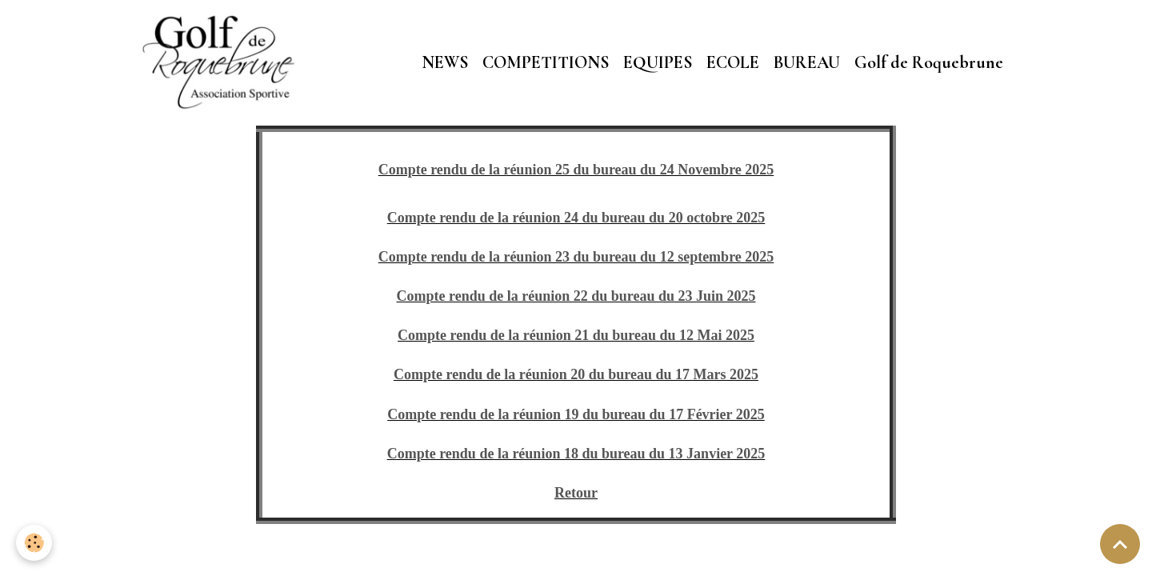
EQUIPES (657, 62)
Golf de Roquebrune (928, 62)
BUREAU (807, 62)
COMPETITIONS (545, 62)
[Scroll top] (1120, 544)
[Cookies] (34, 543)
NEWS (445, 62)
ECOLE (732, 62)
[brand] (223, 62)
